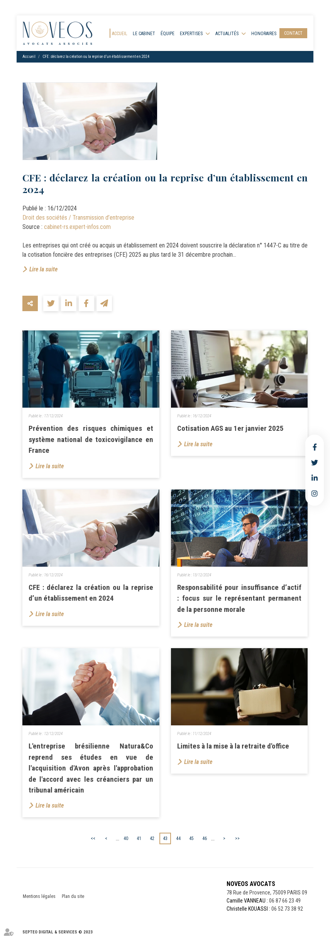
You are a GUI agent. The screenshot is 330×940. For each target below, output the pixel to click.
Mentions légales (39, 896)
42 (152, 838)
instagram (314, 493)
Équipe (167, 33)
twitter (314, 462)
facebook (314, 447)
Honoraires (263, 33)
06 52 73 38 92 (287, 909)
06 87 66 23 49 (285, 901)
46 (204, 838)
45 (191, 838)
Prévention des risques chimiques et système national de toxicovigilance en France (91, 439)
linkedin (314, 478)
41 (139, 838)
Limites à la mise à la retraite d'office (233, 746)
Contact (293, 33)
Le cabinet (144, 33)
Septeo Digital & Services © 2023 (57, 932)
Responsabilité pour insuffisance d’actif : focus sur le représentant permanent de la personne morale (239, 598)
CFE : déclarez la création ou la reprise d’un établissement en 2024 (95, 56)
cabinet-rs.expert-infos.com (77, 226)
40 (126, 838)
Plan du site (73, 896)
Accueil (119, 33)
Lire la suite (43, 269)
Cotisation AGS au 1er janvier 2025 (230, 428)
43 (165, 838)
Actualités (227, 33)
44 (178, 838)
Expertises (191, 33)
